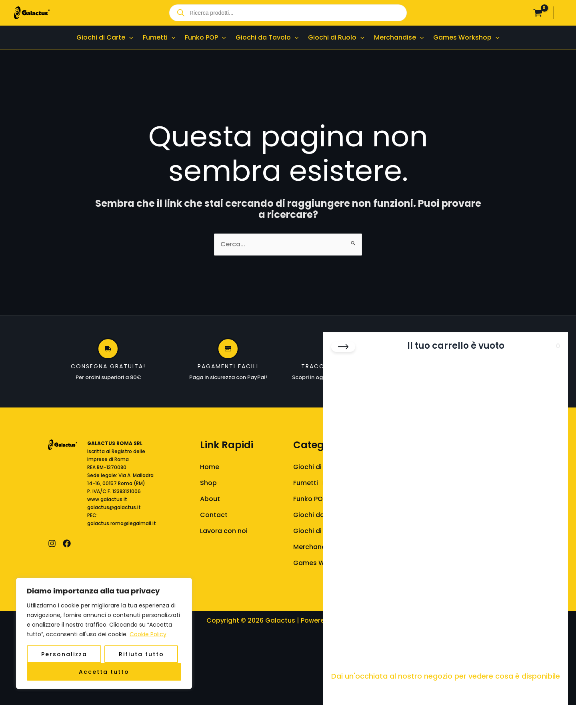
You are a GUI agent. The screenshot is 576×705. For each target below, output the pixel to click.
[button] (129, 37)
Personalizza (64, 654)
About (210, 498)
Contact (214, 514)
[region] (104, 633)
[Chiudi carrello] (343, 347)
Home (209, 466)
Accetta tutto (104, 672)
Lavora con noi (224, 530)
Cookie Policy (148, 634)
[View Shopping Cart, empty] (538, 13)
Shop (208, 482)
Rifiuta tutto (141, 654)
